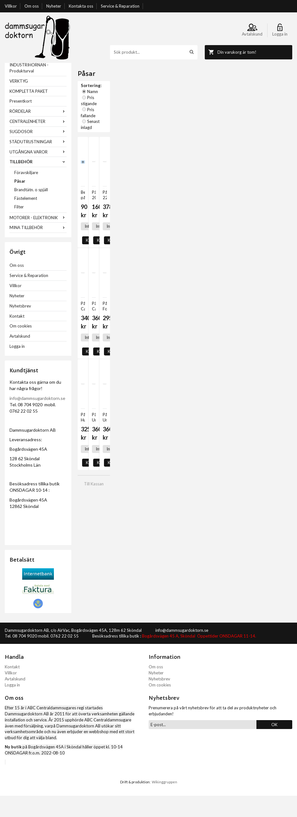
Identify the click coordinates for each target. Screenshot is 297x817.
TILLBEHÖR (38, 183)
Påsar (19, 202)
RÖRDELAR (38, 132)
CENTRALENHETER (38, 142)
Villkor (11, 6)
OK (274, 745)
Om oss (31, 6)
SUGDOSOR (38, 152)
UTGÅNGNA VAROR (38, 173)
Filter (19, 228)
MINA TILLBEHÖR (38, 248)
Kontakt (17, 337)
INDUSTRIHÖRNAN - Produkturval (29, 89)
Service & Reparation (120, 6)
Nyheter (53, 6)
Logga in (17, 367)
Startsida (86, 65)
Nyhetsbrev (20, 327)
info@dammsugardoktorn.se (37, 419)
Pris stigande (136, 95)
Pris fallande (166, 95)
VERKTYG (19, 102)
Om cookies (21, 347)
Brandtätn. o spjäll (31, 210)
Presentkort (21, 122)
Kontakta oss (81, 6)
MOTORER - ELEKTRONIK (38, 238)
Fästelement (25, 219)
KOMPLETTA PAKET (29, 112)
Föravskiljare (26, 193)
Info (88, 185)
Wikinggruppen (164, 803)
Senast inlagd (197, 95)
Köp (105, 185)
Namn (111, 95)
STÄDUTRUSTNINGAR (38, 162)
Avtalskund (20, 357)
